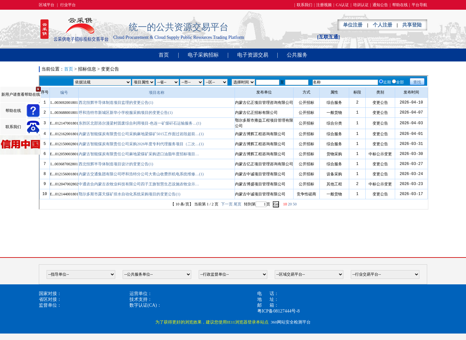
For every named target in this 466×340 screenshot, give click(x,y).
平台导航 (419, 5)
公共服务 (297, 55)
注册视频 (324, 5)
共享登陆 (412, 24)
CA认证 (342, 5)
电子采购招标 (203, 55)
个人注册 (382, 24)
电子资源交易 (252, 55)
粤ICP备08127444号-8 (278, 311)
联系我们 (304, 5)
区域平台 (46, 5)
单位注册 (352, 24)
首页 (164, 55)
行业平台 (68, 5)
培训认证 (361, 5)
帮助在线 (400, 5)
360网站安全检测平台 (291, 322)
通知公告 (380, 5)
